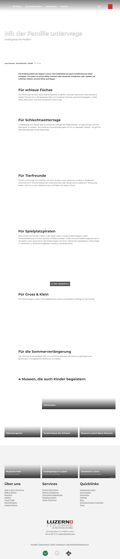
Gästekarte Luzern (88, 490)
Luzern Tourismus (9, 63)
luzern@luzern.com (66, 534)
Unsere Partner (10, 505)
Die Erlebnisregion (33, 6)
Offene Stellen (10, 493)
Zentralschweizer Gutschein (92, 503)
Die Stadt (17, 6)
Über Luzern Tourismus (14, 490)
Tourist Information (50, 490)
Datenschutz (44, 545)
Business (8, 495)
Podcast (83, 498)
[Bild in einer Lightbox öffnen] (60, 524)
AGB (53, 545)
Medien (7, 498)
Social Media (85, 493)
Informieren (51, 6)
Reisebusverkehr (49, 498)
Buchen (64, 6)
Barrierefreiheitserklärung (78, 545)
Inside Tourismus (49, 500)
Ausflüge (30, 63)
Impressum (60, 545)
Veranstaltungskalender (52, 495)
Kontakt (34, 545)
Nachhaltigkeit (10, 503)
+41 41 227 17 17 (51, 534)
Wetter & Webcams (50, 493)
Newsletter (84, 495)
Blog (82, 500)
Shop (82, 505)
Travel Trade (9, 500)
